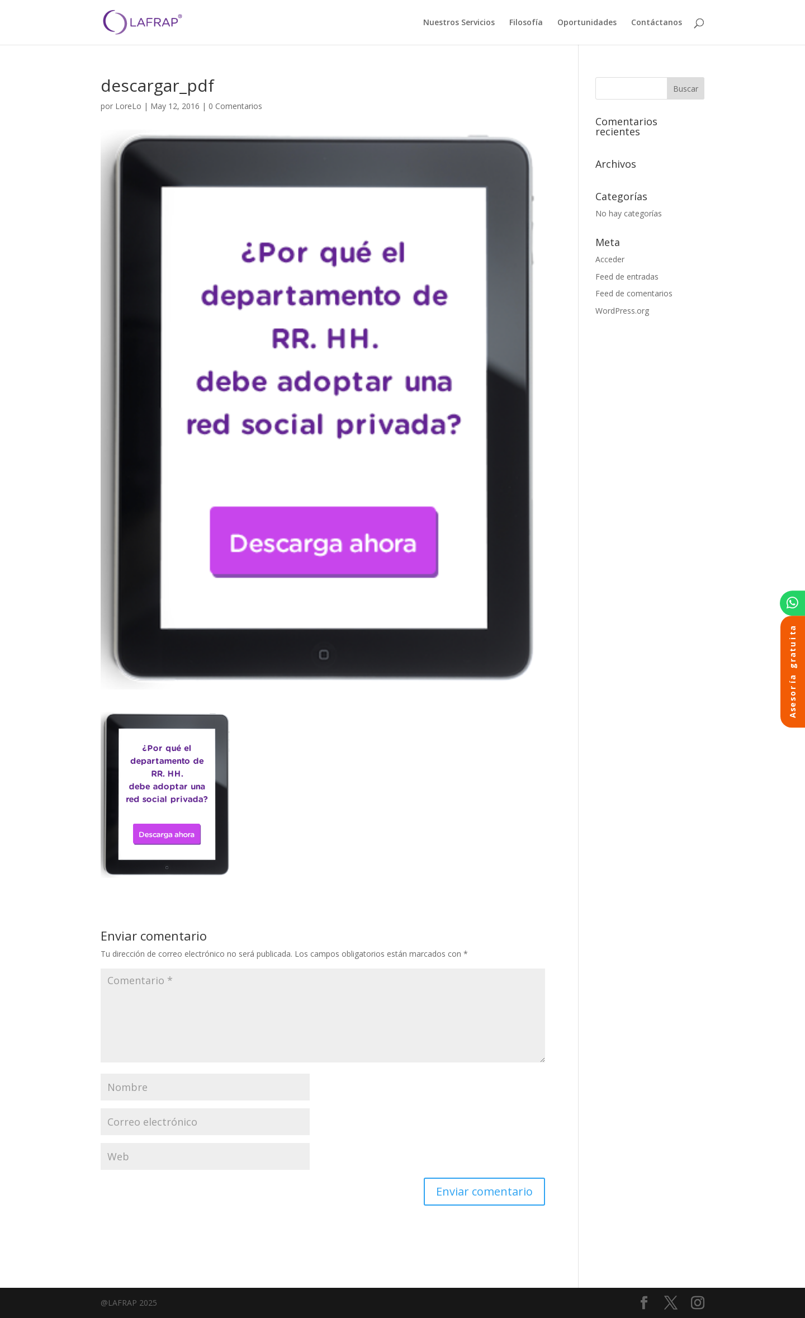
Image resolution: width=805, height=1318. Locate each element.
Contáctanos (656, 22)
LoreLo (128, 106)
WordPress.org (622, 310)
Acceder (609, 259)
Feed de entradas (627, 276)
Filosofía (526, 22)
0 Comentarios (235, 106)
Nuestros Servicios (459, 22)
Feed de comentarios (634, 293)
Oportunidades (587, 22)
